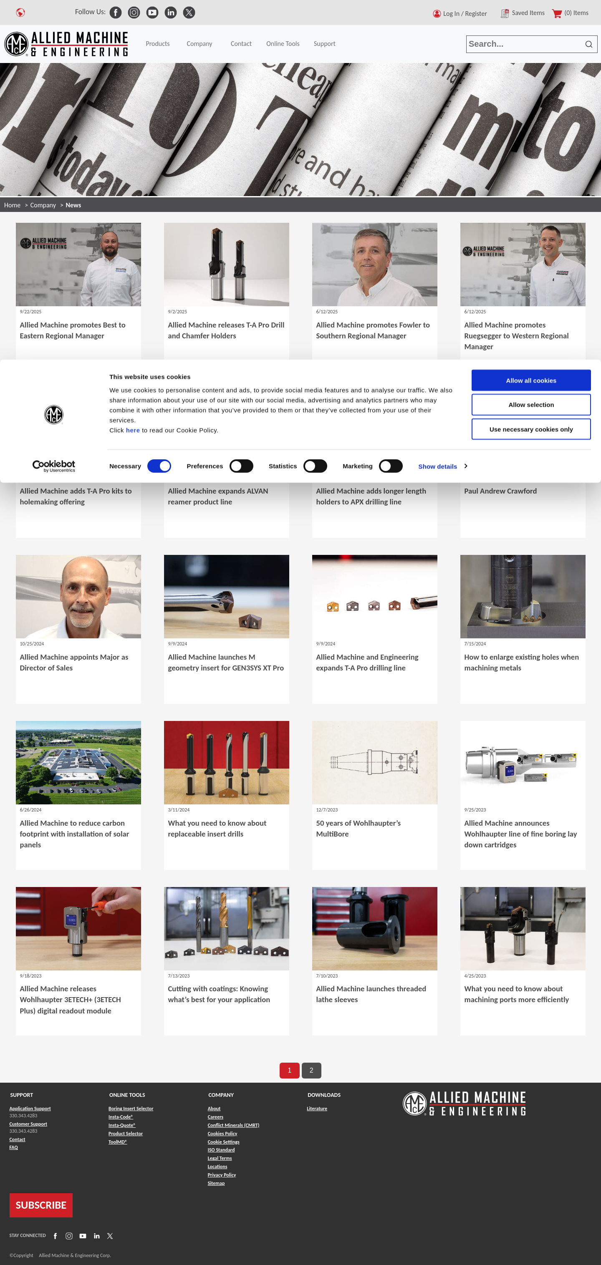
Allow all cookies (531, 20)
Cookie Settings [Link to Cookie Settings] (224, 1142)
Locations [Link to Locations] (217, 1166)
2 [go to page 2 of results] (311, 1070)
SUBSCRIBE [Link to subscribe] (41, 1205)
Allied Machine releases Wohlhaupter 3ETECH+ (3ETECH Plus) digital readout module (70, 999)
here (133, 70)
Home (12, 205)
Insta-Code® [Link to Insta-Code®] (121, 1117)
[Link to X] (109, 1236)
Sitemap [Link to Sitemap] (216, 1183)
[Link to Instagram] (68, 1236)
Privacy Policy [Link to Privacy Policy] (222, 1175)
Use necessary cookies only (531, 69)
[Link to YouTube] (82, 1236)
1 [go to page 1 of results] (289, 1070)
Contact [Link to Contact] (17, 1139)
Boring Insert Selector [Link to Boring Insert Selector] (131, 1108)
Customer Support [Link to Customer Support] (29, 1124)
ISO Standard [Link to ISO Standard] (221, 1150)
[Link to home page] (464, 1099)
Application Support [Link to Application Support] (30, 1108)
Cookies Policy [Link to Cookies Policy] (222, 1133)
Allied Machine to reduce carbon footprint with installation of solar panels (74, 833)
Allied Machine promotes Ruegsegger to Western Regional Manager (517, 335)
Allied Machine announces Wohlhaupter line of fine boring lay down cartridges (521, 833)
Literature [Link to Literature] (317, 1108)
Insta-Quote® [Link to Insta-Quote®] (122, 1125)
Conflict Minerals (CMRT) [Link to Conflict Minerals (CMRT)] (234, 1125)
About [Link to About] (214, 1108)
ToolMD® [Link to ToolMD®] (118, 1142)
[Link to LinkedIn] (95, 1236)
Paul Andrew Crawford (501, 491)
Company (43, 205)
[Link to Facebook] (54, 1236)
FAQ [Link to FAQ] (14, 1147)
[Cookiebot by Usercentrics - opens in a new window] (54, 107)
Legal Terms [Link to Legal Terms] (220, 1158)
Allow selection (531, 45)
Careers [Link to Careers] (215, 1117)
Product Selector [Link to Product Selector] (126, 1133)
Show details (438, 106)
